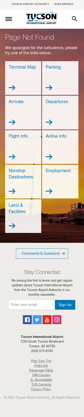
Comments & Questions (44, 253)
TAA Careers (41, 375)
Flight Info (41, 366)
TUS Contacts (41, 385)
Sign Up (65, 305)
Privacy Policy (41, 389)
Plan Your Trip (41, 361)
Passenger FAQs (41, 370)
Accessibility (41, 380)
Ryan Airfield (63, 4)
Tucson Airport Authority (30, 4)
